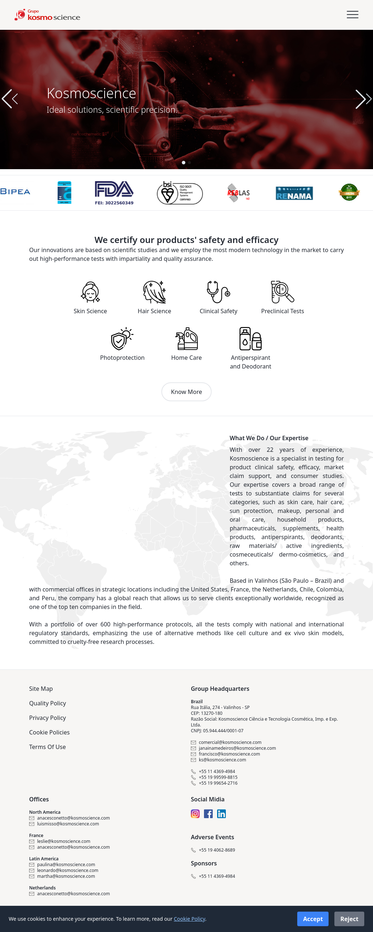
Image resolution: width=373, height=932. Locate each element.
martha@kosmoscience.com (62, 876)
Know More (186, 392)
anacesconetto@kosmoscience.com (69, 818)
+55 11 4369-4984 (213, 771)
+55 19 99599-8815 (214, 777)
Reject (349, 919)
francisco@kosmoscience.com (225, 754)
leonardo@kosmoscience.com (63, 870)
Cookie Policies (49, 732)
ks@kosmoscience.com (218, 760)
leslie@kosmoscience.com (59, 841)
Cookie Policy (189, 918)
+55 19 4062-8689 (213, 850)
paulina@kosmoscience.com (62, 865)
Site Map (41, 689)
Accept (313, 919)
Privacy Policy (47, 718)
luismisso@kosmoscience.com (64, 824)
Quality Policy (47, 703)
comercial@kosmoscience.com (226, 742)
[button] (364, 99)
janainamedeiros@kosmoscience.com (233, 748)
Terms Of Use (47, 747)
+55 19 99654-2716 (214, 783)
